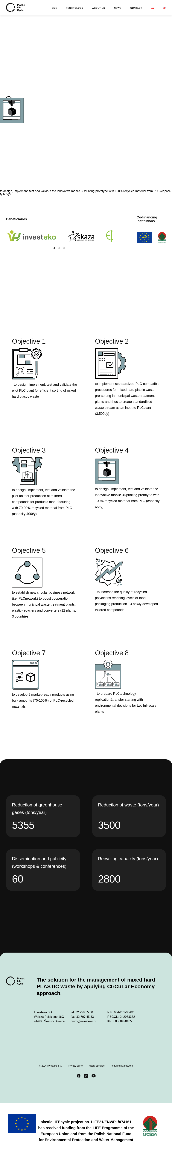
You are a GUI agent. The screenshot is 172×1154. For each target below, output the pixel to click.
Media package (97, 1066)
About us (98, 8)
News (117, 8)
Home (53, 8)
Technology (74, 8)
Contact (136, 8)
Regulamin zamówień (122, 1066)
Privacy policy (76, 1066)
